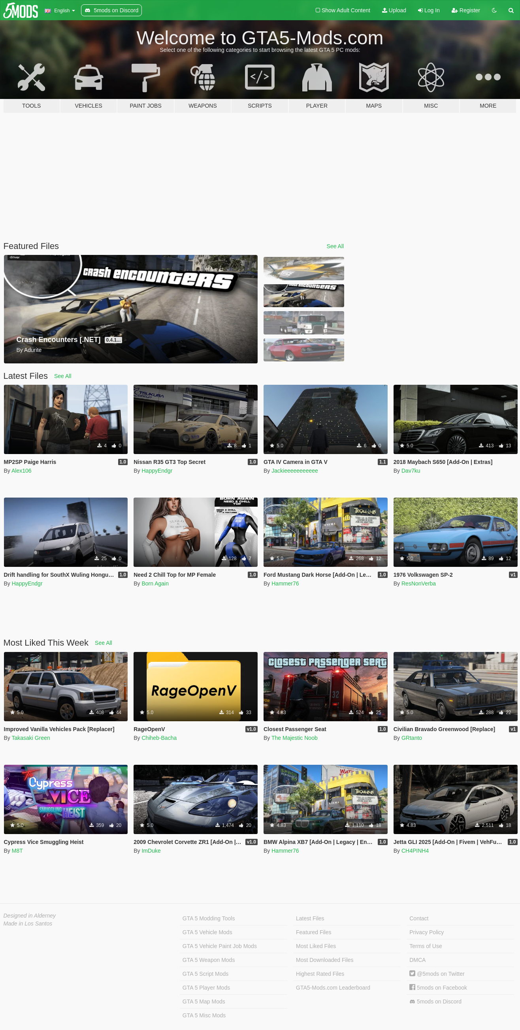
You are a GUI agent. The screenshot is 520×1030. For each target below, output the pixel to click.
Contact (418, 918)
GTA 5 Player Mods (206, 987)
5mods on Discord (435, 1001)
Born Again (155, 583)
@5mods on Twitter (436, 973)
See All (335, 246)
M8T (17, 851)
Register (466, 10)
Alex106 (21, 470)
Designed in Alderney (30, 915)
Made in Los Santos (28, 923)
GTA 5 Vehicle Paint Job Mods (220, 946)
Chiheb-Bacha (159, 738)
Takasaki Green (30, 738)
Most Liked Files (316, 946)
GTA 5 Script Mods (205, 974)
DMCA (417, 960)
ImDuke (150, 851)
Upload (394, 10)
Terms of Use (425, 946)
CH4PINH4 (415, 851)
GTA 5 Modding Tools (209, 918)
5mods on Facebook (438, 987)
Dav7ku (410, 470)
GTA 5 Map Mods (204, 1001)
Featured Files (313, 932)
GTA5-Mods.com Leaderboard (333, 987)
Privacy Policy (426, 932)
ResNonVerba (418, 583)
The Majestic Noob (294, 738)
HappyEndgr (156, 470)
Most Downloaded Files (325, 960)
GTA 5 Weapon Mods (209, 960)
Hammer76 (285, 583)
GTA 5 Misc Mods (204, 1015)
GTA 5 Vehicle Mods (207, 932)
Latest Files (310, 918)
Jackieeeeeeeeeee (294, 470)
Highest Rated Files (320, 974)
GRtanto (411, 738)
